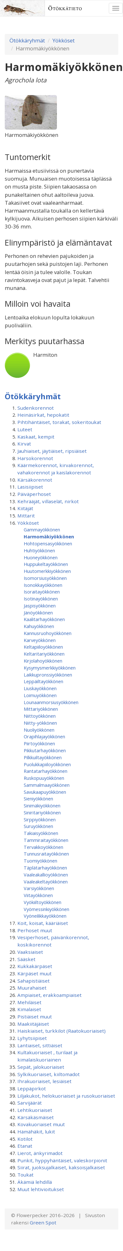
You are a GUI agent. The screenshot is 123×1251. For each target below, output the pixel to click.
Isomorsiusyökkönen (45, 578)
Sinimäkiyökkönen (42, 805)
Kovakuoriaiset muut (41, 1124)
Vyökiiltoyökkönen (42, 902)
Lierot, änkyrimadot (40, 1153)
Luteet (24, 429)
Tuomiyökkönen (40, 860)
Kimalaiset (29, 1009)
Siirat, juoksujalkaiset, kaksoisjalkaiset (61, 1167)
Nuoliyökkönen (39, 730)
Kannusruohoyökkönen (47, 633)
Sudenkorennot (35, 408)
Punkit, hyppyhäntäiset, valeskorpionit (62, 1160)
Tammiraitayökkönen (46, 840)
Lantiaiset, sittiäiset (39, 1045)
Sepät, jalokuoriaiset (40, 1067)
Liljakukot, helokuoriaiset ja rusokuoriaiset (66, 1096)
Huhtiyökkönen (39, 550)
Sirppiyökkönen (40, 819)
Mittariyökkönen (41, 709)
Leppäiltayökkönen (43, 681)
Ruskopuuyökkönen (44, 778)
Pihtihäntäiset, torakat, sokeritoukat (59, 422)
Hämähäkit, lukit (36, 1131)
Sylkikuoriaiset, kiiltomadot (48, 1074)
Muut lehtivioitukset (40, 1189)
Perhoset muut (34, 930)
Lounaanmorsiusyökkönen (51, 702)
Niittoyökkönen (40, 716)
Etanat (24, 1146)
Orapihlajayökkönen (44, 736)
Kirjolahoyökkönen (43, 661)
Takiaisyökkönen (41, 833)
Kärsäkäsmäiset (35, 1117)
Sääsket (26, 959)
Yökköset (63, 40)
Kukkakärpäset (34, 966)
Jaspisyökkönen (40, 605)
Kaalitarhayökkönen (44, 619)
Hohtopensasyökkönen (48, 543)
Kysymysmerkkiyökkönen (50, 667)
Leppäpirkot (31, 1088)
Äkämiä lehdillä (34, 1182)
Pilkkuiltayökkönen (43, 757)
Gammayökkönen (42, 529)
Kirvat (24, 443)
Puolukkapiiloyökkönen (47, 764)
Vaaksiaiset (30, 952)
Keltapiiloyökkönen (43, 647)
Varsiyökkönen (39, 888)
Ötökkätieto (65, 8)
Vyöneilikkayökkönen (45, 916)
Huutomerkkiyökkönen (47, 571)
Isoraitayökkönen (42, 591)
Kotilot (25, 1139)
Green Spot (43, 1222)
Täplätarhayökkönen (45, 867)
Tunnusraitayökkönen (46, 853)
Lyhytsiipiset (32, 1038)
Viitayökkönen (38, 895)
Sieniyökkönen (38, 798)
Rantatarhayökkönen (45, 771)
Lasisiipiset (30, 487)
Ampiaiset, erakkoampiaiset (49, 995)
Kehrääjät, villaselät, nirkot (48, 501)
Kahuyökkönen (39, 626)
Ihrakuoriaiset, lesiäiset (44, 1081)
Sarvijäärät (29, 1103)
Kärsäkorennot (34, 480)
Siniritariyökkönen (42, 812)
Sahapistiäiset (33, 981)
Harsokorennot (35, 458)
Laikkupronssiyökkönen (48, 674)
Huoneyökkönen (41, 557)
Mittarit (26, 515)
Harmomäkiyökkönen (49, 536)
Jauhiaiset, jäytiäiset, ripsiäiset (52, 451)
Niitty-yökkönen (40, 723)
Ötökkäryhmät (27, 40)
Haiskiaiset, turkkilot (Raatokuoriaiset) (61, 1031)
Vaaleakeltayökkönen (46, 881)
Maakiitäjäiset (33, 1024)
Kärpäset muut (34, 973)
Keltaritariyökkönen (44, 654)
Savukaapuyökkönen (45, 792)
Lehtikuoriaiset (34, 1110)
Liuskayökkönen (40, 688)
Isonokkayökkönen (43, 585)
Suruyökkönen (38, 826)
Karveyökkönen (40, 640)
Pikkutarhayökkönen (45, 750)
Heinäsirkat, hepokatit (43, 415)
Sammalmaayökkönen (47, 785)
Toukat (25, 1174)
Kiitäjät (25, 508)
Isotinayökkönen (41, 598)
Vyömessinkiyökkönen (46, 909)
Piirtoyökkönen (39, 743)
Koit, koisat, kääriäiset (42, 923)
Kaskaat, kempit (35, 436)
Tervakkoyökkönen (43, 847)
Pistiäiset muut (34, 1016)
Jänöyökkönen (38, 612)
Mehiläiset (29, 1002)
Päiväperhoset (34, 494)
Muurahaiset (31, 988)
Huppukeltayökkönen (46, 564)
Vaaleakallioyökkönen (46, 874)
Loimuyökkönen (40, 695)
